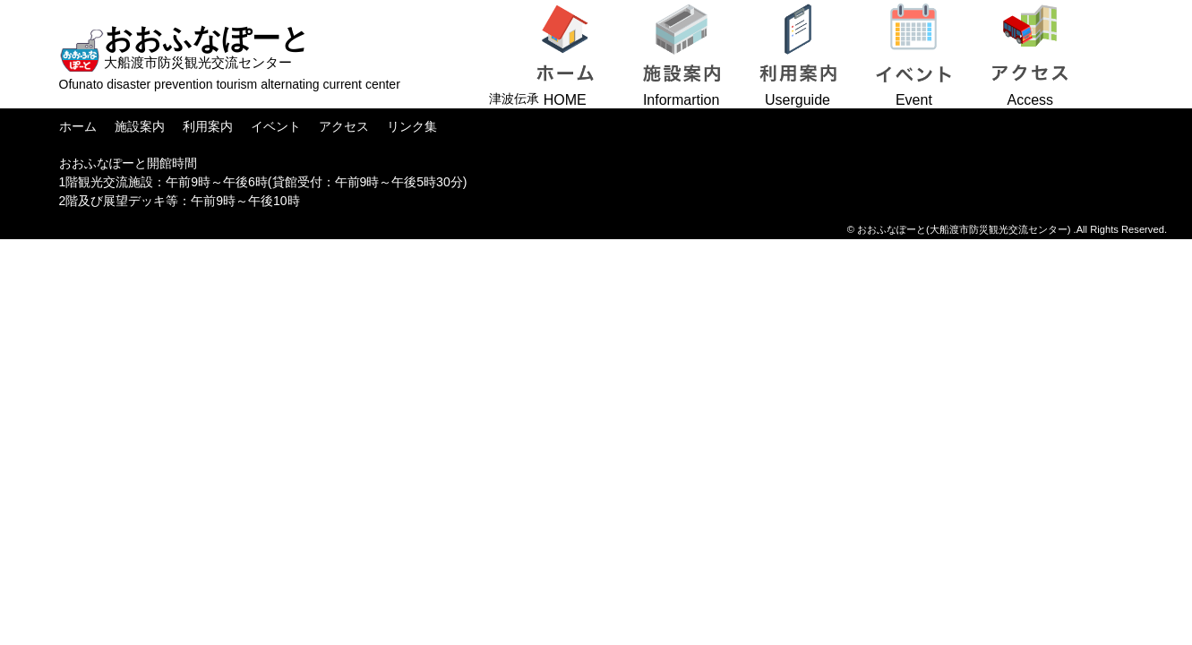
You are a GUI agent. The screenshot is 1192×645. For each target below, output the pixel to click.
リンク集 (412, 126)
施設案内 (140, 126)
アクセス (344, 126)
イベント (276, 126)
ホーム (78, 126)
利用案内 (208, 126)
